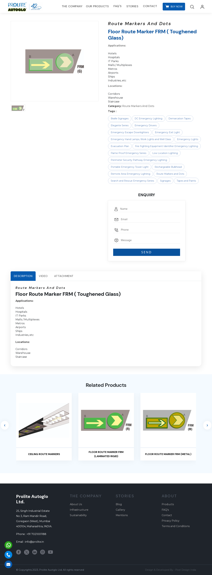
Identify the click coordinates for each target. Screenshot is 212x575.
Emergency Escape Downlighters (130, 132)
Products (168, 504)
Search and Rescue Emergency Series (132, 180)
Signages (165, 180)
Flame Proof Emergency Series (128, 153)
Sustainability (78, 515)
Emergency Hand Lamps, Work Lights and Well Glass (141, 139)
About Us (76, 504)
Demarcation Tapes (179, 118)
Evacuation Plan (120, 146)
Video (43, 276)
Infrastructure (79, 509)
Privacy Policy (170, 520)
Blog (119, 504)
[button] (18, 108)
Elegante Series (119, 125)
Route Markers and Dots (170, 173)
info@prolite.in (34, 541)
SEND (146, 252)
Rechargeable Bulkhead (168, 167)
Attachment (64, 276)
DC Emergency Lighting (148, 118)
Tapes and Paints (186, 180)
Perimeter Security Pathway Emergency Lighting (139, 160)
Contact (150, 6)
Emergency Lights (187, 139)
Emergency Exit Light (167, 132)
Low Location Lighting (165, 153)
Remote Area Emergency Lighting (130, 173)
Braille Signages (119, 118)
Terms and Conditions (176, 526)
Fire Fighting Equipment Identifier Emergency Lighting (166, 146)
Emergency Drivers (146, 125)
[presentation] (5, 425)
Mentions (122, 515)
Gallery (120, 509)
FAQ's (117, 6)
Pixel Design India (185, 569)
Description (23, 276)
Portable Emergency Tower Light (129, 167)
